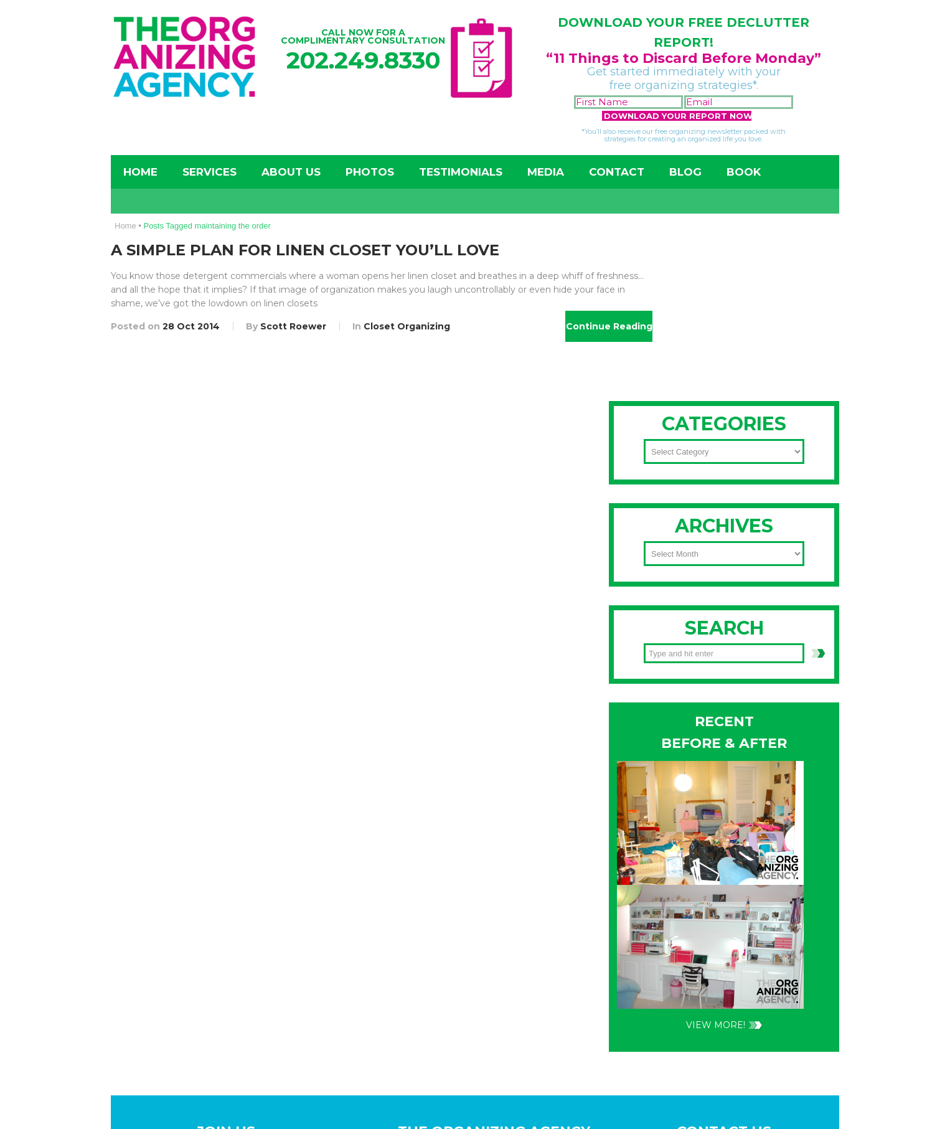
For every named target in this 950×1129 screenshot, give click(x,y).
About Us (291, 172)
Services (209, 172)
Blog (685, 172)
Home (140, 172)
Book (744, 172)
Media (545, 172)
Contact (616, 172)
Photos (370, 172)
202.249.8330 (363, 60)
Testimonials (460, 172)
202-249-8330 (683, 569)
